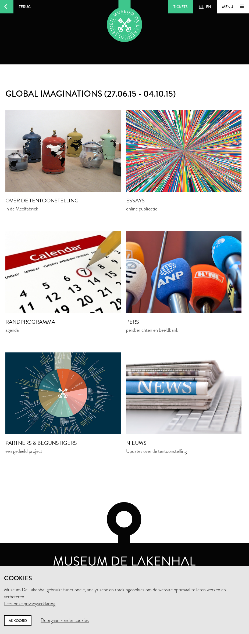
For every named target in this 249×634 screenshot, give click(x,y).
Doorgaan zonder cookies (65, 620)
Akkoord (18, 620)
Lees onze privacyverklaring (29, 603)
